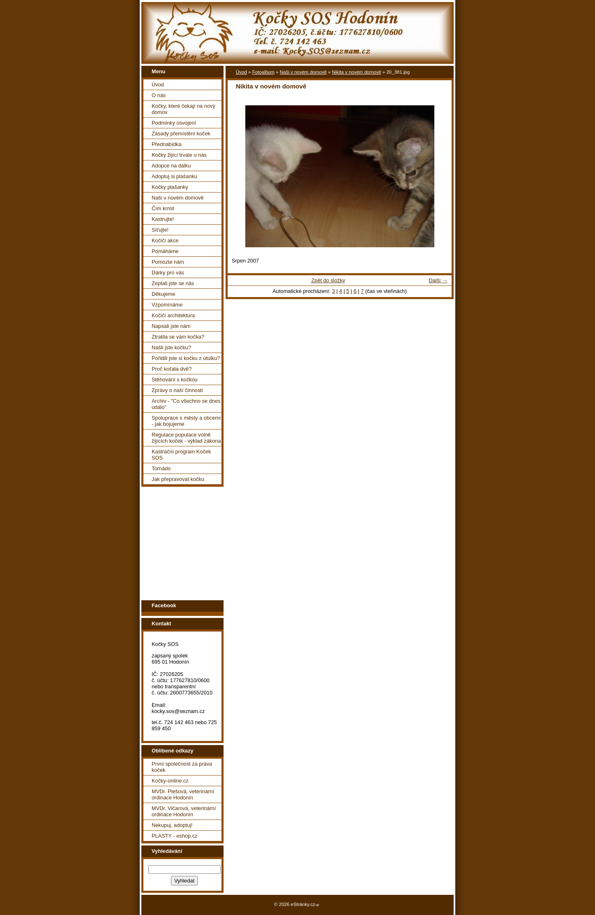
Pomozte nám (168, 262)
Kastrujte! (163, 219)
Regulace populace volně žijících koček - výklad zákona (186, 438)
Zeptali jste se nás (173, 283)
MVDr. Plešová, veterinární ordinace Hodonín (183, 794)
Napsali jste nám (171, 326)
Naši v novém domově (178, 198)
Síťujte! (160, 230)
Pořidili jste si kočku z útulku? (186, 358)
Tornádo (161, 468)
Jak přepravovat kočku (178, 479)
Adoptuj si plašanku (174, 176)
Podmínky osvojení (174, 123)
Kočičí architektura (173, 315)
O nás (159, 95)
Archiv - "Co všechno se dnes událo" (186, 404)
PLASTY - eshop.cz (174, 836)
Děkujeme (163, 294)
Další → (438, 280)
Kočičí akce (165, 240)
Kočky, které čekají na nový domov (183, 109)
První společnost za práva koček (182, 767)
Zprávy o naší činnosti (177, 390)
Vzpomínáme (167, 305)
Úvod (158, 84)
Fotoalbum (263, 72)
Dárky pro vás (168, 272)
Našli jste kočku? (171, 347)
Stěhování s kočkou (175, 379)
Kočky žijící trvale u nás (179, 155)
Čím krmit (163, 208)
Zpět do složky (328, 280)
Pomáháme (165, 251)
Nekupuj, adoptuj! (172, 825)
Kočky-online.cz (170, 781)
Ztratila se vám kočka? (178, 337)
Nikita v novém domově (356, 72)
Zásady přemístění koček (181, 133)
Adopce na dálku (171, 166)
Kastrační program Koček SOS (181, 454)
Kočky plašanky (170, 187)
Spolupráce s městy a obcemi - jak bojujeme (186, 421)
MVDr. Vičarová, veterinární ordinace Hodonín (184, 811)
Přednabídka (167, 144)
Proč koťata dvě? (171, 369)
